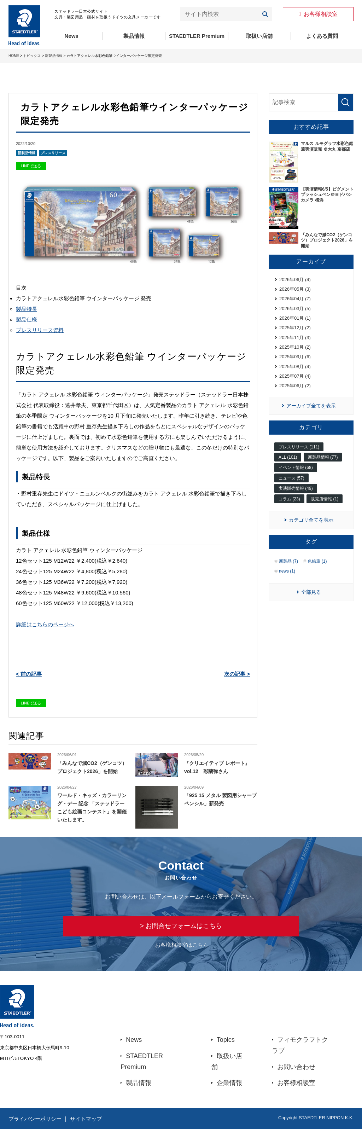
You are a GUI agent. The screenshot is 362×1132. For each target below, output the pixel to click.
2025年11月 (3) (295, 339)
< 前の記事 (29, 674)
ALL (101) (288, 460)
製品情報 (134, 36)
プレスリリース (53, 153)
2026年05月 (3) (295, 289)
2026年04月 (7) (295, 299)
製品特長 (26, 309)
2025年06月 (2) (295, 388)
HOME (13, 56)
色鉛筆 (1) (317, 565)
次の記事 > (237, 674)
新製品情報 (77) (323, 460)
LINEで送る (31, 166)
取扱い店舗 (259, 36)
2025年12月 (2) (295, 329)
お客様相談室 (296, 1085)
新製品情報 (54, 56)
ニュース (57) (291, 481)
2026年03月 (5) (295, 309)
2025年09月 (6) (295, 358)
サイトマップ (94, 1122)
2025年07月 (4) (295, 378)
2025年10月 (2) (295, 349)
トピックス (32, 56)
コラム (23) (289, 502)
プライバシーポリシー (36, 1122)
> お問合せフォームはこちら (181, 927)
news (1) (287, 575)
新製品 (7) (288, 565)
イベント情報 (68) (296, 471)
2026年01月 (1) (295, 319)
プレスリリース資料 (40, 330)
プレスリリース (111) (299, 450)
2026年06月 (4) (295, 279)
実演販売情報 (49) (296, 491)
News (71, 36)
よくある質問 (322, 36)
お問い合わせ (296, 1069)
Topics (226, 1042)
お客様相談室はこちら (181, 948)
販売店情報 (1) (324, 502)
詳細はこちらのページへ (45, 624)
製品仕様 (26, 320)
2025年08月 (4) (295, 368)
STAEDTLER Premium (196, 36)
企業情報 (229, 1085)
